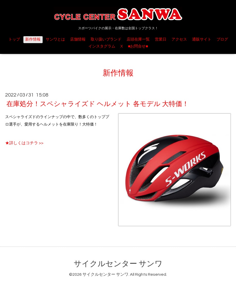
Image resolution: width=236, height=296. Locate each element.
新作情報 (33, 39)
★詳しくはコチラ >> (24, 143)
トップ (14, 39)
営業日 (160, 39)
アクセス (179, 39)
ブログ (222, 39)
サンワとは (55, 39)
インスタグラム (101, 46)
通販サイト (201, 39)
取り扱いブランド (106, 39)
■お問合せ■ (138, 46)
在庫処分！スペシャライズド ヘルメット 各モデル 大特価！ (97, 104)
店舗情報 (78, 39)
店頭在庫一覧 (138, 39)
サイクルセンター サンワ (118, 264)
